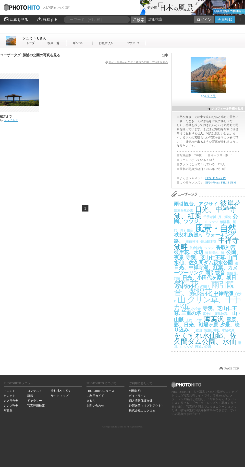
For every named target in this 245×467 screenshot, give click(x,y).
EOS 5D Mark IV (215, 178)
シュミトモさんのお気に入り (106, 43)
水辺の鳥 (228, 330)
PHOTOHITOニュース (100, 390)
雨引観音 (215, 272)
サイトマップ (59, 395)
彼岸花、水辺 (188, 252)
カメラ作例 (11, 400)
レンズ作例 (11, 405)
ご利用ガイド (95, 395)
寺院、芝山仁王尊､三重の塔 (205, 311)
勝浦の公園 (203, 347)
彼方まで (6, 116)
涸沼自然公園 (183, 210)
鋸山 (199, 330)
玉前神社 (192, 241)
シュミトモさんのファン (133, 43)
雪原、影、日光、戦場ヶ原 (207, 322)
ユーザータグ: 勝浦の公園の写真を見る (30, 55)
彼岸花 (230, 203)
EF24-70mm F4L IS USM (220, 182)
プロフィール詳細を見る (227, 108)
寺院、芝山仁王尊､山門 (211, 257)
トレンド (9, 390)
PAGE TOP (231, 368)
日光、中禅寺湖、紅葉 (205, 213)
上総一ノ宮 (194, 320)
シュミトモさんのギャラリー (80, 43)
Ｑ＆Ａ (90, 400)
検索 (138, 20)
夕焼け (204, 286)
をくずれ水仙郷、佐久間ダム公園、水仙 (205, 339)
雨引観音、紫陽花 (204, 288)
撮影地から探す (61, 390)
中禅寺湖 (223, 293)
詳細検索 (155, 19)
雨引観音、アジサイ (196, 204)
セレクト (9, 395)
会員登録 (225, 19)
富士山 (207, 314)
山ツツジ (211, 222)
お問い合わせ (95, 405)
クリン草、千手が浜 (207, 303)
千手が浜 (209, 217)
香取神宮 (225, 247)
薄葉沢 (214, 319)
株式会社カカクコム (142, 410)
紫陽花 (186, 284)
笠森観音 (196, 248)
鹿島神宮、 (222, 314)
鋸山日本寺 (208, 241)
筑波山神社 (212, 330)
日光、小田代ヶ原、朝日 (209, 277)
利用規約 (135, 390)
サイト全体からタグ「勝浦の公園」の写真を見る (138, 62)
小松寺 (196, 309)
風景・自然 (215, 228)
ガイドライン (138, 395)
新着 (30, 395)
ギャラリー (34, 400)
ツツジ (209, 248)
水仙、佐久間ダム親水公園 (203, 262)
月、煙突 (224, 217)
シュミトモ (34, 38)
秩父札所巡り (188, 235)
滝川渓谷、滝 (214, 253)
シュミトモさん (31, 43)
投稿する (47, 19)
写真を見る (16, 19)
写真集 (8, 410)
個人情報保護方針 (140, 400)
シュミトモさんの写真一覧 (54, 43)
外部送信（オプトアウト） (146, 405)
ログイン (204, 19)
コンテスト (34, 390)
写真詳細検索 (36, 405)
